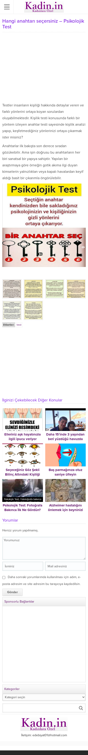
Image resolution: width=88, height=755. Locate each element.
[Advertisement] (44, 68)
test (19, 324)
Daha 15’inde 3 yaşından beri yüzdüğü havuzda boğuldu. (65, 439)
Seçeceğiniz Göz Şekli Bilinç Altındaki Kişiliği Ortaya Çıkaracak (22, 474)
